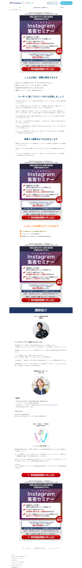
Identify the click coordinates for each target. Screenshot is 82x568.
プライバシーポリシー (26, 548)
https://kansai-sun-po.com (51, 405)
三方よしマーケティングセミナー (18, 558)
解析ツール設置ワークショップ (17, 565)
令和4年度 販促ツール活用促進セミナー (19, 556)
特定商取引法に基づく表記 (39, 548)
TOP (12, 554)
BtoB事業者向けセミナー (16, 567)
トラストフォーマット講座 (16, 563)
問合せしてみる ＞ (66, 3)
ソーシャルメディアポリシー (54, 548)
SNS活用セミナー (15, 560)
